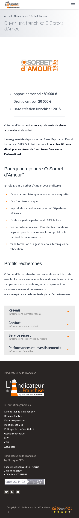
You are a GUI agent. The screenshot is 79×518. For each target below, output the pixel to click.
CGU (6, 442)
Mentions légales (13, 424)
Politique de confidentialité (19, 429)
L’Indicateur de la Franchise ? (19, 411)
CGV (6, 437)
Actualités (9, 446)
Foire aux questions (14, 420)
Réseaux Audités (13, 416)
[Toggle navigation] (73, 4)
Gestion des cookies (15, 433)
